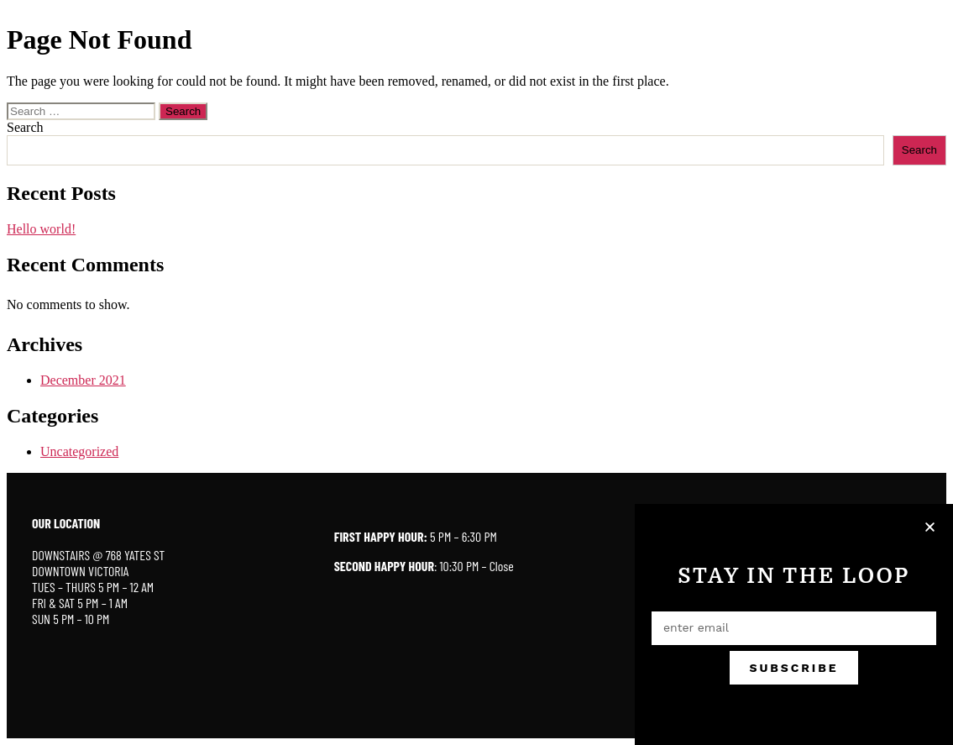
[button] (930, 527)
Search (25, 127)
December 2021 (83, 380)
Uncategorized (79, 451)
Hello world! (41, 229)
